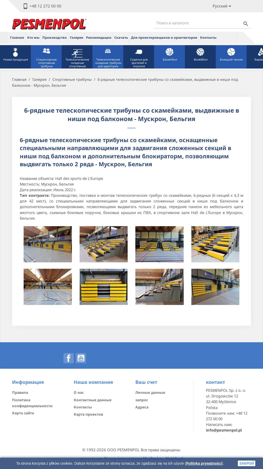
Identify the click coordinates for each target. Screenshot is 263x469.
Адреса (141, 407)
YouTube (81, 358)
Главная (17, 37)
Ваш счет (146, 382)
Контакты (208, 37)
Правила (20, 392)
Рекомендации (98, 37)
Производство (54, 37)
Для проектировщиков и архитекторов (164, 37)
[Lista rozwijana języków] (223, 6)
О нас (79, 392)
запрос (141, 399)
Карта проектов (88, 414)
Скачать (121, 37)
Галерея (76, 37)
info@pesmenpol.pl (224, 430)
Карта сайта (23, 413)
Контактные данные (92, 399)
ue (228, 37)
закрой (246, 463)
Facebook (68, 358)
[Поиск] (202, 22)
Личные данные (150, 392)
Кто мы (33, 37)
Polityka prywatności (204, 463)
